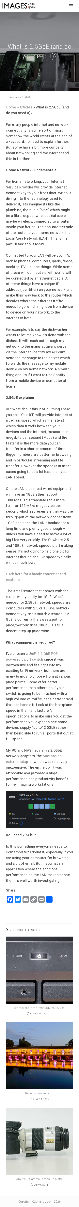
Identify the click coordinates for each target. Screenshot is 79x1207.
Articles (26, 107)
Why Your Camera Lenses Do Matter (40, 1179)
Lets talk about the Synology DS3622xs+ (39, 1007)
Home (11, 107)
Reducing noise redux (39, 1093)
